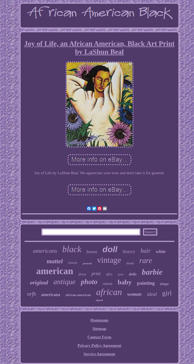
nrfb (31, 294)
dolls (132, 274)
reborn (107, 284)
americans (45, 250)
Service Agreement (99, 354)
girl (167, 293)
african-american (78, 295)
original (39, 282)
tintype (164, 284)
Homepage (99, 320)
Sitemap (99, 328)
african (109, 292)
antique (64, 282)
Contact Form (99, 337)
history (129, 251)
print (96, 273)
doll (109, 249)
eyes (121, 274)
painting (146, 283)
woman (134, 294)
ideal (152, 294)
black (71, 249)
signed (99, 300)
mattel (55, 261)
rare (145, 260)
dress (82, 274)
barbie (152, 272)
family (130, 263)
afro (109, 274)
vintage (109, 260)
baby (125, 282)
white (161, 251)
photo (89, 282)
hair (145, 250)
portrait (87, 263)
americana (50, 294)
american (54, 271)
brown (92, 252)
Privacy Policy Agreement (99, 345)
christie (72, 263)
